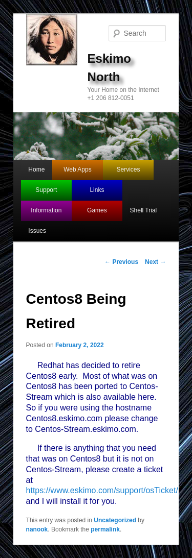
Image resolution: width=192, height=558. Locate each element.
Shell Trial (143, 210)
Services (128, 169)
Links (97, 189)
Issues (37, 230)
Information (46, 210)
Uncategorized (115, 520)
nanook (37, 529)
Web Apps (77, 169)
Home (36, 169)
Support (46, 189)
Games (97, 210)
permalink (105, 529)
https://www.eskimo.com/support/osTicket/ (102, 490)
